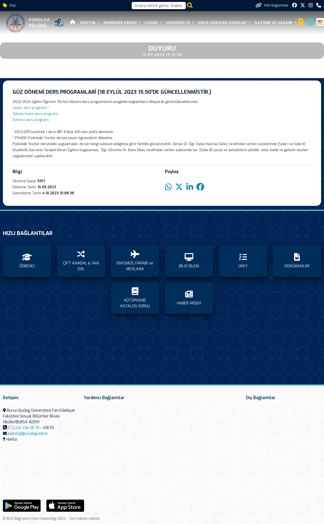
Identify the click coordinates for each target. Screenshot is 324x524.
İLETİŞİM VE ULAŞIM (273, 22)
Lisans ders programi (29, 108)
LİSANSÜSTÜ (178, 22)
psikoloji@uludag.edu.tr (28, 433)
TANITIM (88, 22)
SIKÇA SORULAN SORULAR (223, 22)
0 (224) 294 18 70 (23, 427)
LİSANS (152, 22)
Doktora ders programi (31, 120)
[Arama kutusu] (159, 5)
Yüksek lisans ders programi (35, 114)
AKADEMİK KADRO (120, 22)
